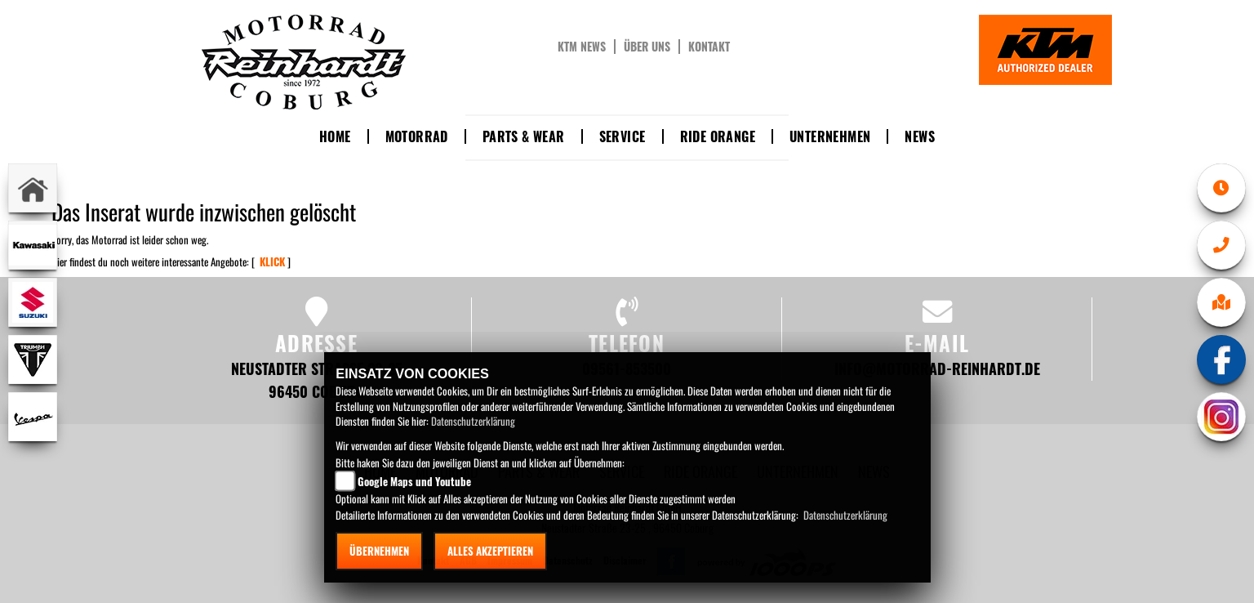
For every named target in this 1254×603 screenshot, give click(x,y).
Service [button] (622, 136)
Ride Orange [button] (717, 136)
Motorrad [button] (416, 136)
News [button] (920, 136)
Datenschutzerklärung (473, 421)
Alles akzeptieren (490, 551)
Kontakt (709, 46)
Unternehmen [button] (829, 136)
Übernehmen (379, 551)
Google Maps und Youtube (414, 481)
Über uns (647, 46)
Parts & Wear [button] (523, 136)
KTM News (582, 46)
